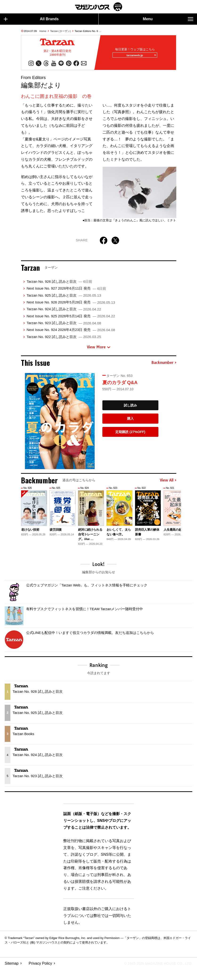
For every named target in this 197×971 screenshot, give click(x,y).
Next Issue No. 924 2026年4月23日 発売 (71, 332)
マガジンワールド (98, 6)
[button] (172, 516)
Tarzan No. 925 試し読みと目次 (64, 297)
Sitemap (12, 965)
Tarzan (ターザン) (60, 31)
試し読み (130, 407)
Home (42, 31)
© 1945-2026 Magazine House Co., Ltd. (155, 965)
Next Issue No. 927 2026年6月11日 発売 (66, 290)
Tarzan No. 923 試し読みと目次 (64, 325)
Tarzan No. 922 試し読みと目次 (64, 339)
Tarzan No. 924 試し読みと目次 (64, 311)
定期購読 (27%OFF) (130, 434)
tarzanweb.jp (139, 56)
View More (98, 349)
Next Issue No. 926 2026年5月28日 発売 (71, 304)
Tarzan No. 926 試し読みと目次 (59, 284)
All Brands (31, 19)
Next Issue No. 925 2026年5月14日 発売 (71, 318)
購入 (130, 420)
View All (168, 482)
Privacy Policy (40, 965)
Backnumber (163, 364)
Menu (168, 19)
